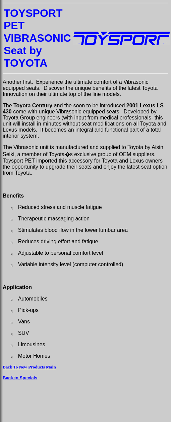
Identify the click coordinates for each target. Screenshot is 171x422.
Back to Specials (20, 377)
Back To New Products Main (29, 367)
